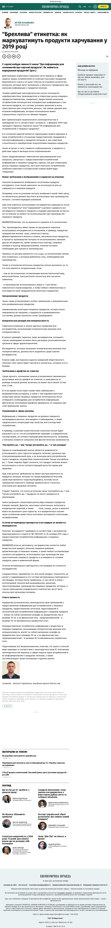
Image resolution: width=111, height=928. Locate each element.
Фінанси (58, 12)
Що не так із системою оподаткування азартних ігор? (92, 92)
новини (5, 12)
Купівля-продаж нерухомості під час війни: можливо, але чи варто (91, 77)
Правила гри (48, 12)
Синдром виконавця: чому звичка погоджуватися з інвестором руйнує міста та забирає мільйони (52, 793)
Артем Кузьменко (24, 22)
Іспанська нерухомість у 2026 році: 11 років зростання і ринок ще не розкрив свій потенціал (17, 840)
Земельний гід (103, 12)
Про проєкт (22, 885)
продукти (7, 706)
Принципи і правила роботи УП (95, 885)
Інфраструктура (35, 12)
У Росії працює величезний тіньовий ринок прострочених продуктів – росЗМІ (35, 773)
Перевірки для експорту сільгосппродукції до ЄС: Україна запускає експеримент (33, 764)
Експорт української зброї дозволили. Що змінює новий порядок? (53, 816)
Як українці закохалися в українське (19, 756)
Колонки (23, 12)
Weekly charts (90, 12)
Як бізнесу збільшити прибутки (13, 815)
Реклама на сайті (10, 885)
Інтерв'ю (78, 12)
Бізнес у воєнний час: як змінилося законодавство (90, 85)
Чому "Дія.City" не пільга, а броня (52, 837)
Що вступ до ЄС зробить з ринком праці (15, 791)
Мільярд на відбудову (88, 70)
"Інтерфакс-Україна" (64, 893)
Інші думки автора (86, 66)
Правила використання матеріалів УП (67, 885)
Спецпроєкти (68, 12)
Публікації (14, 12)
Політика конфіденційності (40, 885)
